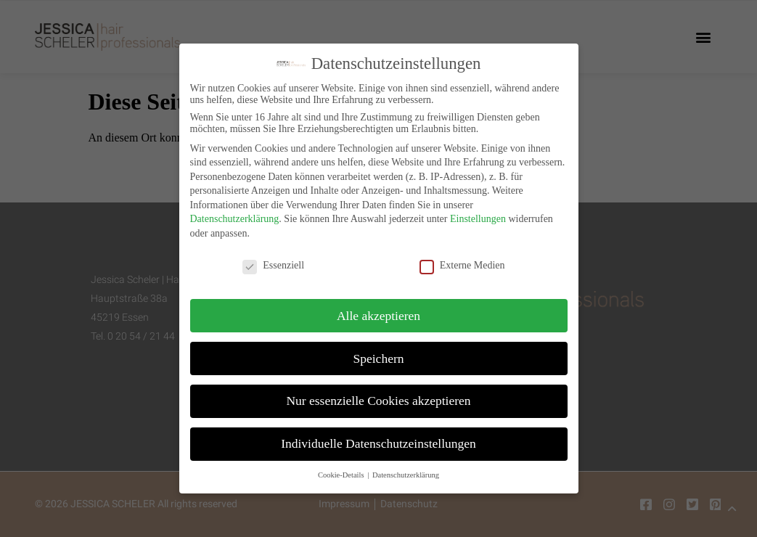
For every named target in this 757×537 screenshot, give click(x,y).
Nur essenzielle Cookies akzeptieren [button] (378, 396)
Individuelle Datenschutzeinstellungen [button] (378, 439)
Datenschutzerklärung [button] (405, 471)
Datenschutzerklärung (234, 214)
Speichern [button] (378, 353)
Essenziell (273, 261)
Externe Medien (462, 261)
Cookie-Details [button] (342, 471)
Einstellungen (478, 214)
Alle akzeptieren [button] (378, 310)
